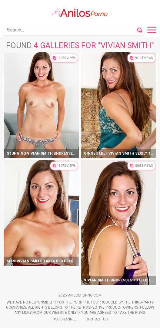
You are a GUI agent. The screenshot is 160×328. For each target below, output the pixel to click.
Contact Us (96, 319)
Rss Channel (64, 319)
